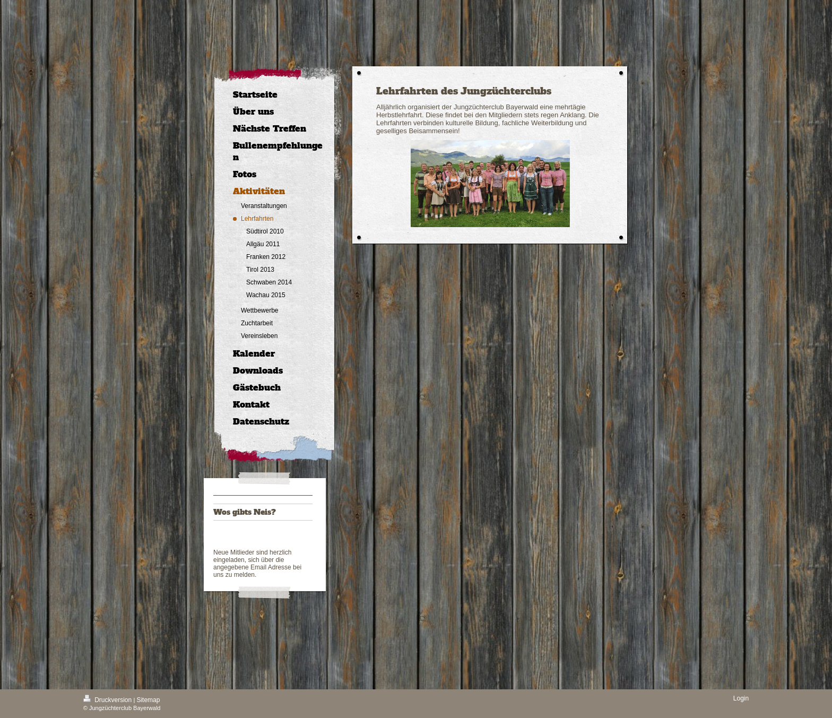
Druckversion (108, 700)
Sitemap (148, 700)
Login (741, 698)
